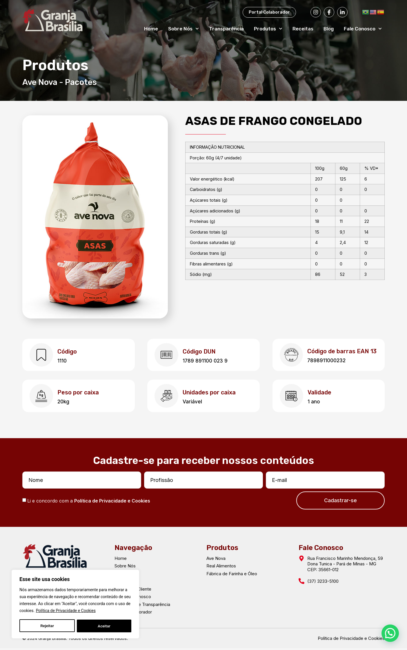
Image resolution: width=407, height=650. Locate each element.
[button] (390, 632)
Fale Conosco (363, 28)
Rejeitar (47, 626)
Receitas (302, 29)
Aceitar (104, 626)
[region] (75, 604)
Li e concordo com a (88, 502)
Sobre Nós (183, 28)
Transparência (226, 29)
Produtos (268, 28)
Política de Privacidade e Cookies (66, 611)
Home (151, 29)
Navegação (133, 549)
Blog (329, 29)
